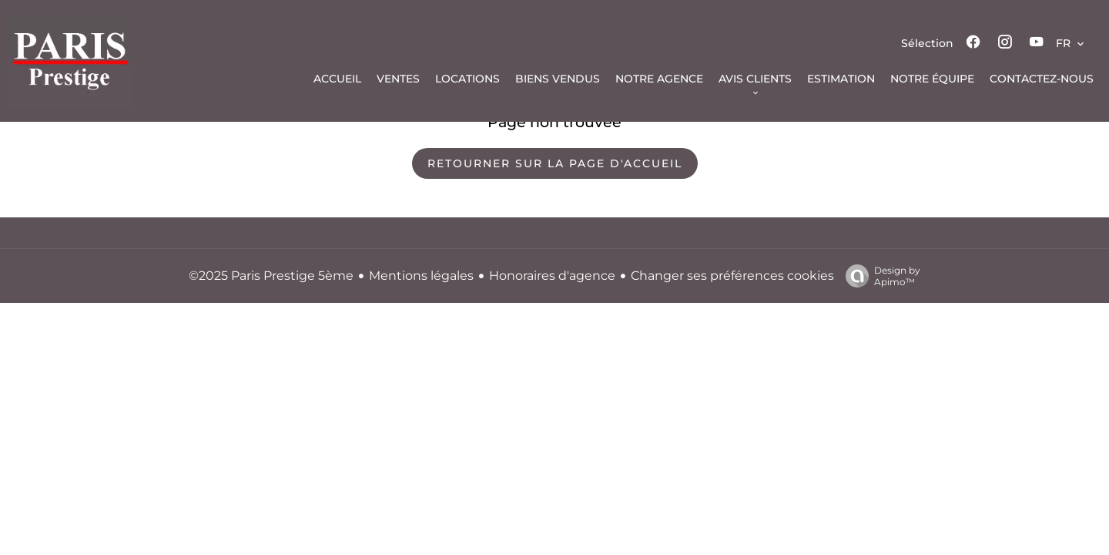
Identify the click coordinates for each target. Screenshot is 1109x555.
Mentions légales (421, 275)
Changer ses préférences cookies (732, 275)
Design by (879, 276)
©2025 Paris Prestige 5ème (271, 275)
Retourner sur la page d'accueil (554, 163)
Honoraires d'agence (552, 275)
